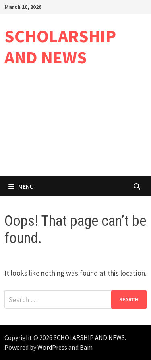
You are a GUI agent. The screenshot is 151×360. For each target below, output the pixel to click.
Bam (86, 347)
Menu (21, 186)
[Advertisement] (75, 128)
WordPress (52, 347)
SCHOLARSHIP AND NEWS (60, 46)
